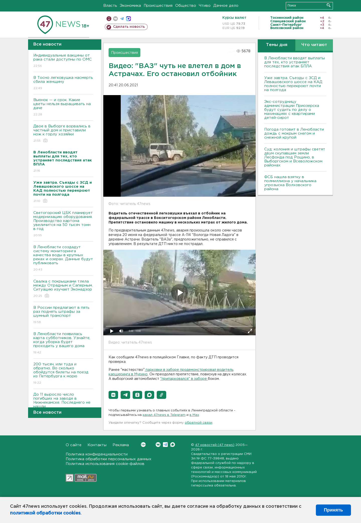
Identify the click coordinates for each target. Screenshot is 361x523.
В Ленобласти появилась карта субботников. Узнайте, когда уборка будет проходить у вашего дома (63, 343)
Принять (333, 509)
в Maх (194, 415)
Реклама (121, 445)
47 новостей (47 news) (214, 445)
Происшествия (158, 5)
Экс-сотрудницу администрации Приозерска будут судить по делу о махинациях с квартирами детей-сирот (291, 109)
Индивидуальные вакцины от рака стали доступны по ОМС (63, 61)
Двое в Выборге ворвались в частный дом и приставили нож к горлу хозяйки (63, 134)
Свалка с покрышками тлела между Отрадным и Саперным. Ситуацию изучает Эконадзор (63, 289)
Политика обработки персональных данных (108, 459)
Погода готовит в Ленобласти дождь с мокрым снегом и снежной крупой (294, 133)
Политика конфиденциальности (97, 454)
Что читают (314, 45)
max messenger (128, 18)
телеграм (122, 18)
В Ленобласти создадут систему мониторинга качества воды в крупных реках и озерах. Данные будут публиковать (63, 258)
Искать (328, 5)
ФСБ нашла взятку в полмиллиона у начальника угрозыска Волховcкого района (290, 183)
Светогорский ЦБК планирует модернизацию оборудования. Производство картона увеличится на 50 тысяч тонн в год (63, 224)
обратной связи (198, 422)
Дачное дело (225, 5)
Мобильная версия (109, 18)
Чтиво (205, 5)
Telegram (165, 444)
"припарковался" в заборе (184, 378)
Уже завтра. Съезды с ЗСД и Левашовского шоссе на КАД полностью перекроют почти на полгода (293, 84)
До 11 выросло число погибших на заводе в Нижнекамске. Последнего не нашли (63, 404)
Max (172, 444)
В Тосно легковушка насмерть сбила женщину (63, 83)
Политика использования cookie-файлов (105, 463)
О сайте (73, 445)
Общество (185, 5)
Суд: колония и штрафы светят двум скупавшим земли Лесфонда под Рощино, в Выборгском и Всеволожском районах (294, 157)
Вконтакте (143, 444)
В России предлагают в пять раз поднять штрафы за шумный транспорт (63, 315)
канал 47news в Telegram (164, 415)
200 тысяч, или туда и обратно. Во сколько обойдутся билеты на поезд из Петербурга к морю (63, 374)
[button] (113, 395)
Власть (110, 5)
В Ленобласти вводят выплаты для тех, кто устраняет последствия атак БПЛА (294, 62)
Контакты (97, 445)
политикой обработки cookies (45, 513)
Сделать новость (129, 26)
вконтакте (115, 18)
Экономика (130, 5)
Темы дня (276, 45)
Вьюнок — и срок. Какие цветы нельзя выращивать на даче (63, 107)
